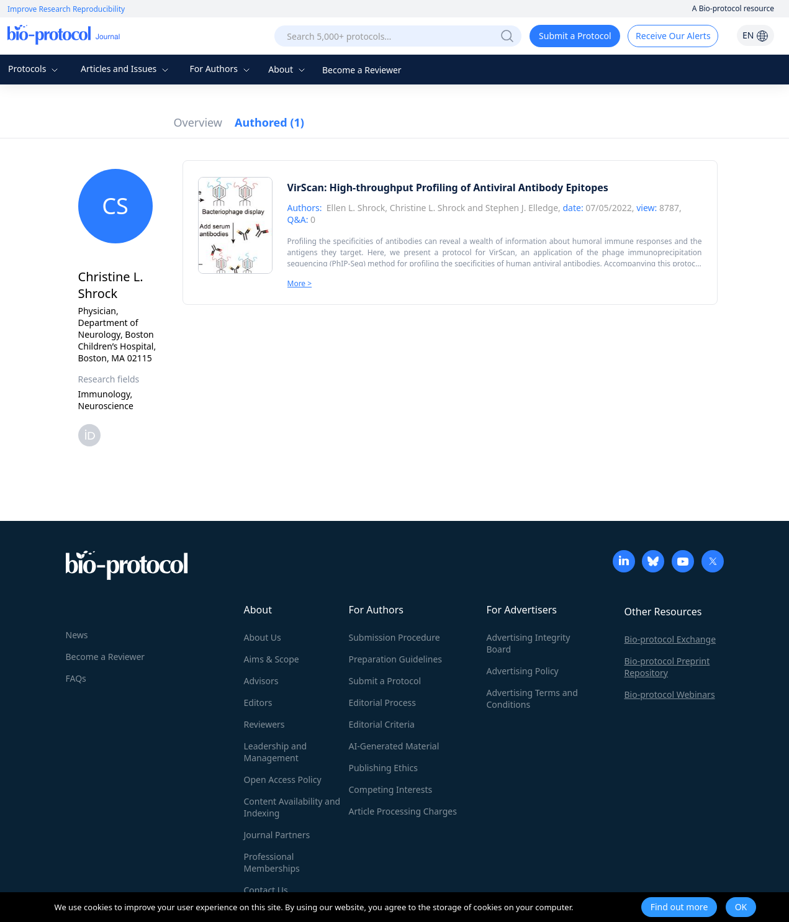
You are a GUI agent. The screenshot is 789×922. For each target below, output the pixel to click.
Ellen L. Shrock (356, 208)
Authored (269, 122)
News (77, 635)
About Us (262, 637)
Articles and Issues (126, 69)
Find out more (679, 907)
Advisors (261, 681)
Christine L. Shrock (428, 208)
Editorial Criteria (382, 724)
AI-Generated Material (394, 746)
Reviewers (264, 724)
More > (299, 283)
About (287, 69)
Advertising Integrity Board (528, 643)
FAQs (76, 678)
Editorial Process (383, 702)
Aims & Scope (271, 659)
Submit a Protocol (575, 36)
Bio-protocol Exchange (670, 639)
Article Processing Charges (403, 811)
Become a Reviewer (362, 70)
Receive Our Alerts (673, 36)
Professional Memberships (272, 862)
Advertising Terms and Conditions (532, 698)
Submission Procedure (394, 637)
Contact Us (266, 890)
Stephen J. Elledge (521, 208)
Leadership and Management (275, 752)
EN (755, 35)
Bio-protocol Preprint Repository (667, 667)
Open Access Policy (283, 779)
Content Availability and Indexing (292, 807)
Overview (198, 122)
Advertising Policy (523, 671)
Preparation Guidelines (396, 659)
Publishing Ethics (383, 768)
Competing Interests (391, 789)
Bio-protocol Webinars (669, 694)
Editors (258, 702)
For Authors (220, 69)
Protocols (34, 69)
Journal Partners (277, 835)
